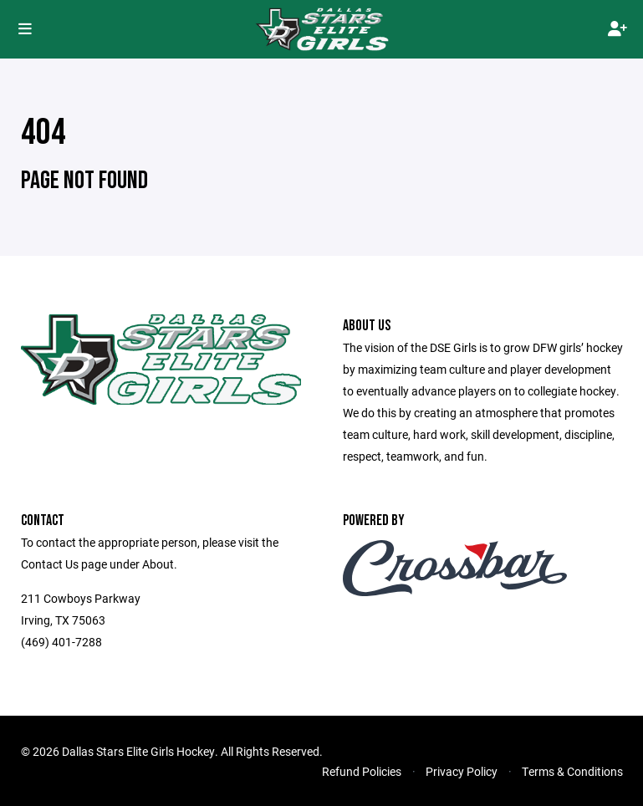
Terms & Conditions (572, 771)
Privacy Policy (462, 771)
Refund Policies (361, 771)
